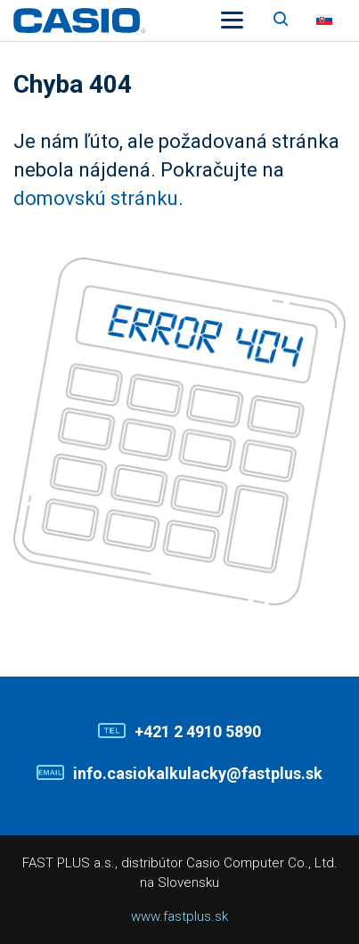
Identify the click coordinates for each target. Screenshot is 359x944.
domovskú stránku (95, 198)
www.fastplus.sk (179, 916)
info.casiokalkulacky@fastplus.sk (197, 773)
